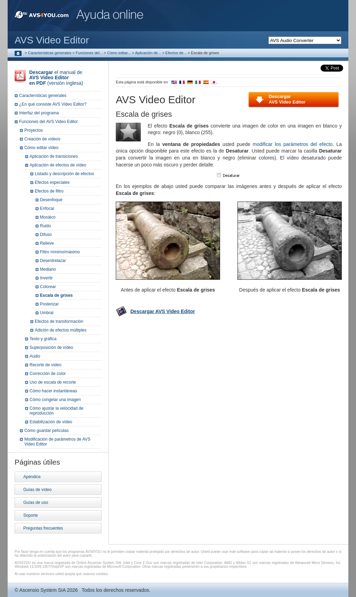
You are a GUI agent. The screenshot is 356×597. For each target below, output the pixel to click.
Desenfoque (51, 199)
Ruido (45, 225)
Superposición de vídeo (51, 347)
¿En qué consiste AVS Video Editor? (53, 104)
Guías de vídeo (37, 489)
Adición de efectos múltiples (61, 330)
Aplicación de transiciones (54, 156)
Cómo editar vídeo (41, 147)
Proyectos (33, 130)
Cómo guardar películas (46, 430)
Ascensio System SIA (42, 590)
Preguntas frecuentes (43, 528)
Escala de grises (56, 295)
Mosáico (48, 217)
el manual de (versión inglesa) (56, 77)
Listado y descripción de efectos (64, 173)
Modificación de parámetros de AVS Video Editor (57, 442)
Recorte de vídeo (45, 364)
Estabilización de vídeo (51, 421)
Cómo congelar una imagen (55, 399)
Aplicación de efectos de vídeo (58, 165)
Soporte (30, 515)
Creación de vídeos (42, 139)
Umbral (47, 312)
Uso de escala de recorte (53, 382)
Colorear (48, 286)
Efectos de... (176, 53)
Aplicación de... (148, 53)
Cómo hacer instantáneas (53, 391)
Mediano (48, 269)
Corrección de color (48, 373)
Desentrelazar (53, 260)
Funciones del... (89, 53)
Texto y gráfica (43, 338)
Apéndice (32, 476)
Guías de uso (35, 502)
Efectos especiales (52, 182)
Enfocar (47, 208)
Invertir (46, 278)
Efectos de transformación (59, 321)
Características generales (50, 53)
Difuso (46, 234)
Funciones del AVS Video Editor (48, 121)
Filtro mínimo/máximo (60, 252)
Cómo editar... (119, 53)
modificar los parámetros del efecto (293, 144)
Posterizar (49, 304)
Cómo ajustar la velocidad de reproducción (56, 411)
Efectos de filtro (49, 191)
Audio (35, 356)
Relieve (47, 243)
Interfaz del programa (39, 113)
